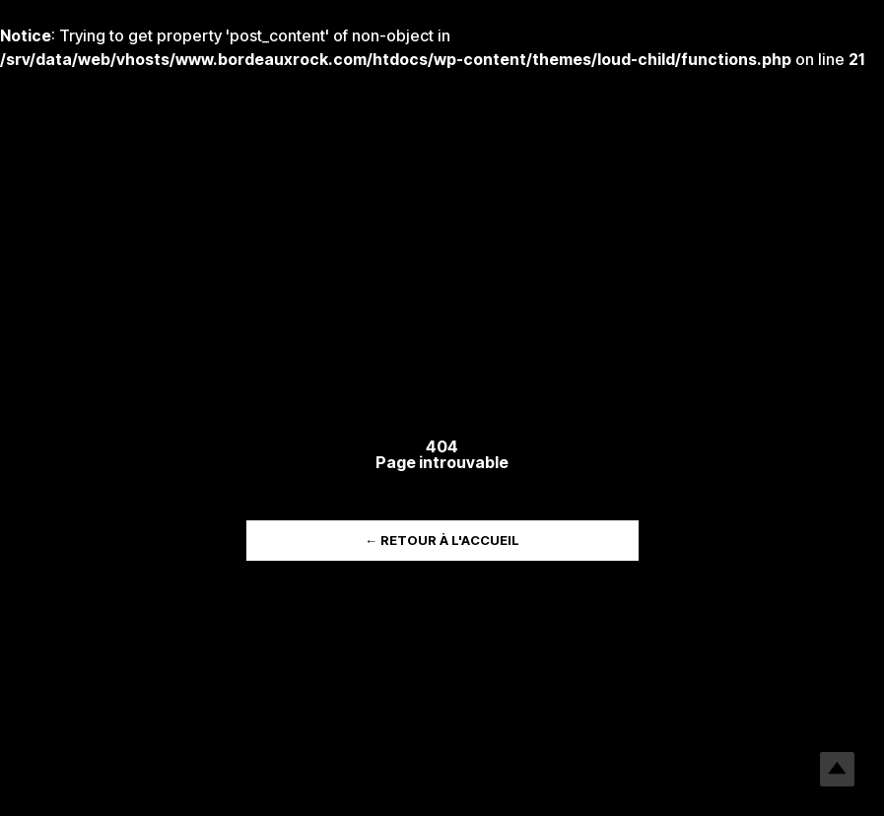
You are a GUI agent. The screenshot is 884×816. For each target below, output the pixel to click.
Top (837, 769)
